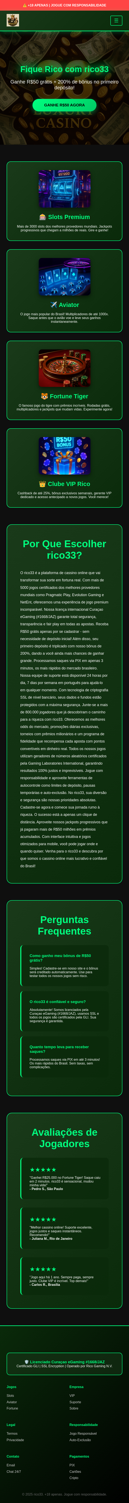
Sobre (74, 1408)
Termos (12, 1433)
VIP (72, 1395)
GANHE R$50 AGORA (64, 105)
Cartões (75, 1471)
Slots (10, 1395)
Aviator (12, 1402)
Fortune (12, 1408)
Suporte (75, 1402)
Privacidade (15, 1440)
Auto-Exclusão (80, 1440)
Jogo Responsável (83, 1433)
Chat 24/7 (14, 1471)
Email (11, 1465)
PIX (72, 1465)
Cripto (74, 1478)
